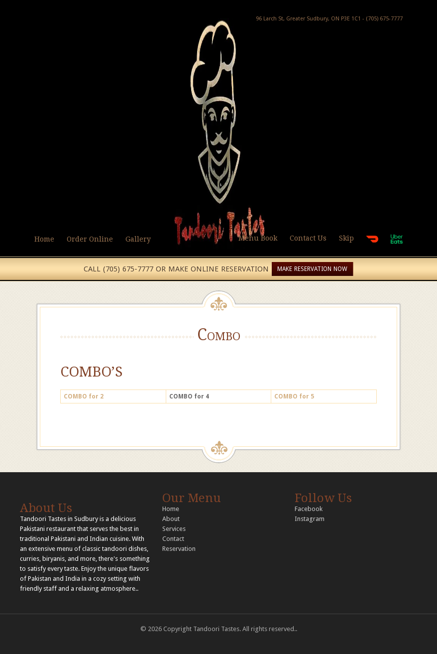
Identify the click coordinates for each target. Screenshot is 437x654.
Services (174, 528)
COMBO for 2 (84, 396)
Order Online (90, 239)
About (171, 519)
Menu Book (257, 238)
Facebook (309, 509)
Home (44, 239)
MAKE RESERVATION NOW (312, 268)
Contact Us (308, 238)
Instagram (310, 519)
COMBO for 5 (294, 396)
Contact (173, 538)
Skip (346, 238)
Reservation (179, 548)
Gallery (138, 239)
